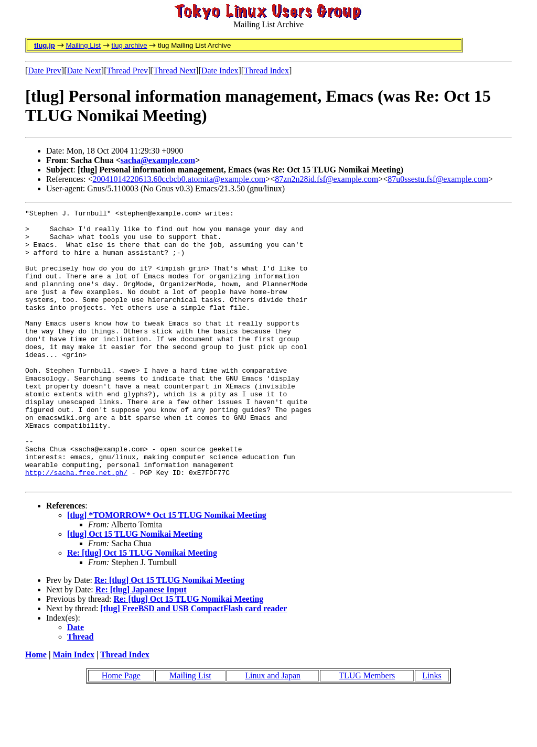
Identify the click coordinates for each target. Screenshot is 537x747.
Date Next (84, 70)
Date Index (220, 70)
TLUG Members (367, 730)
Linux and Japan (272, 730)
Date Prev (44, 70)
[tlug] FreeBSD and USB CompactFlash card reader (194, 663)
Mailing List (83, 45)
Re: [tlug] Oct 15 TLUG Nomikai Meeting (142, 607)
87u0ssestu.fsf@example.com (438, 179)
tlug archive (129, 45)
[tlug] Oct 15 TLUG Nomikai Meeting (134, 588)
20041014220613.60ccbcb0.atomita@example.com (179, 179)
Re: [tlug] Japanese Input (141, 644)
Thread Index (266, 70)
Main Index (73, 709)
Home (36, 709)
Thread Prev (127, 70)
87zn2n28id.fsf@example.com (326, 179)
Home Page (121, 730)
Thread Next (175, 70)
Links (431, 730)
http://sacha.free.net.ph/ (76, 526)
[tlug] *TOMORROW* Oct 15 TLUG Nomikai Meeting (166, 570)
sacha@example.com (158, 160)
